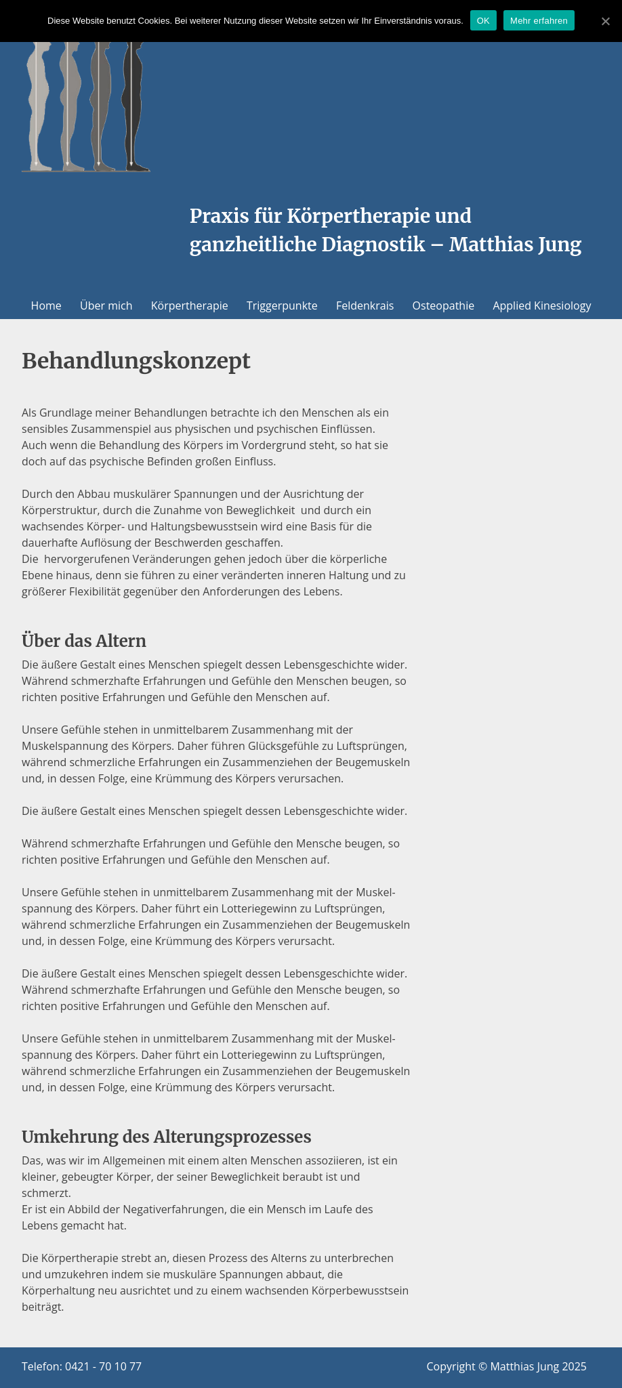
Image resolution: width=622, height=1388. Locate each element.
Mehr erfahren (539, 21)
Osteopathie (444, 305)
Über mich (106, 305)
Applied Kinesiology (542, 305)
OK (483, 21)
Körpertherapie (189, 305)
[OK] (605, 21)
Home (46, 305)
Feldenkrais (365, 305)
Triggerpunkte (282, 305)
